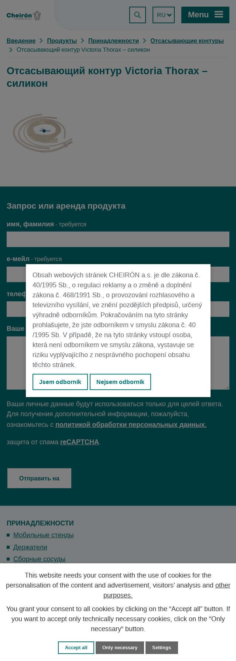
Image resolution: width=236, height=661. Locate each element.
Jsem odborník (60, 382)
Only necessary (119, 647)
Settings (161, 647)
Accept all (76, 647)
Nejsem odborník (120, 382)
